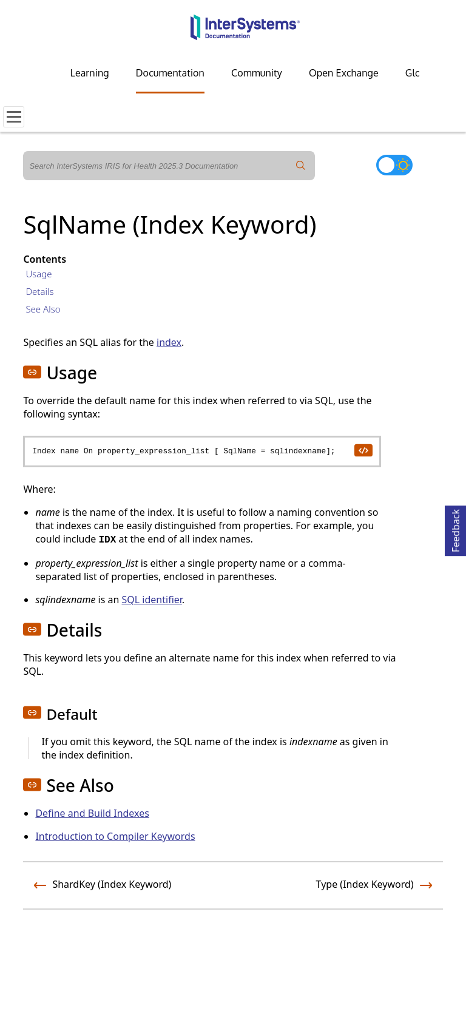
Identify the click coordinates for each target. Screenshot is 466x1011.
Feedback (455, 529)
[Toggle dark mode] (394, 165)
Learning (89, 73)
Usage (38, 274)
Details (39, 291)
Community (256, 73)
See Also (42, 309)
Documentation (170, 73)
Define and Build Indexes (92, 813)
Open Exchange (344, 73)
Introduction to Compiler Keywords (115, 836)
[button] (32, 372)
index (169, 342)
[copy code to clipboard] (363, 450)
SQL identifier (152, 599)
